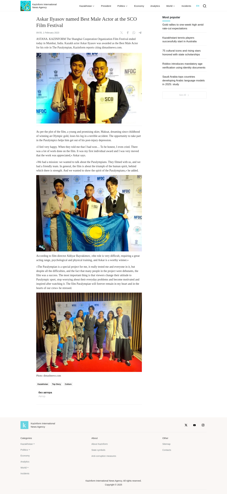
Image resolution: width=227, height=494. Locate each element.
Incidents (186, 6)
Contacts (166, 450)
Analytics (155, 6)
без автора (45, 392)
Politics (24, 449)
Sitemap (166, 444)
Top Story (56, 384)
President (106, 6)
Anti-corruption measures (103, 456)
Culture (68, 384)
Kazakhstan (43, 384)
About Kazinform (99, 444)
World (23, 467)
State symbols (98, 450)
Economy (139, 6)
